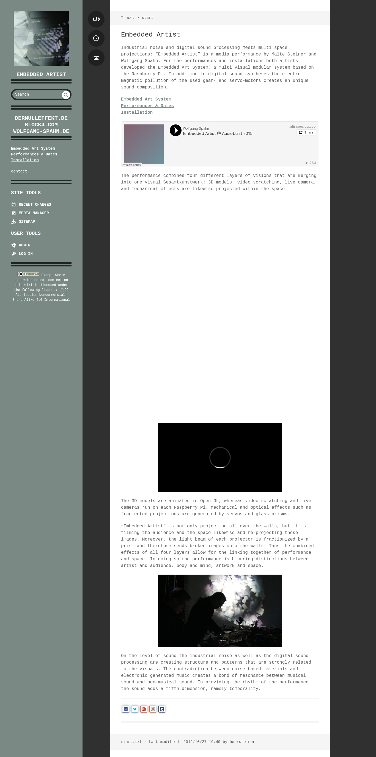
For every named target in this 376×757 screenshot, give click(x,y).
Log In (22, 254)
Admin (20, 245)
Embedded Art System (33, 148)
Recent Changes (31, 204)
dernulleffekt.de (41, 118)
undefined (66, 95)
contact (19, 171)
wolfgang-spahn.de (41, 131)
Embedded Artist (41, 74)
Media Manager (30, 213)
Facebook (125, 709)
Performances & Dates (34, 154)
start (147, 18)
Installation (25, 160)
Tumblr (161, 709)
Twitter (134, 709)
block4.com (41, 125)
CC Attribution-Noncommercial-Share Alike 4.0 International (41, 295)
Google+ (143, 709)
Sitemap (23, 221)
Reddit (152, 709)
